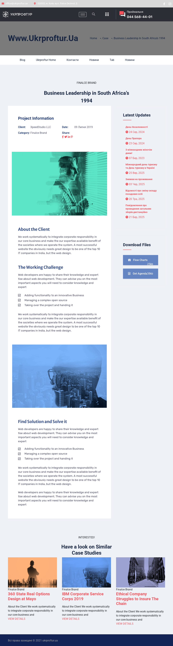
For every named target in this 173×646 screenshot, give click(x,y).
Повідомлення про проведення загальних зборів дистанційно (138, 208)
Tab (112, 60)
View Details (16, 618)
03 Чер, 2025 (135, 184)
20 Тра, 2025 (135, 199)
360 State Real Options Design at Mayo (29, 596)
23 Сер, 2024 (135, 143)
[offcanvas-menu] (107, 14)
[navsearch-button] (93, 14)
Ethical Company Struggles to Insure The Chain (137, 599)
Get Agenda (140, 274)
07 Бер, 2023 (135, 158)
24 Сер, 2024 (135, 132)
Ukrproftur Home (46, 60)
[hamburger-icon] (82, 14)
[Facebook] (164, 4)
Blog (22, 60)
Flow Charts (140, 261)
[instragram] (170, 4)
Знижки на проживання (139, 179)
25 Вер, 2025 (135, 172)
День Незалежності (137, 127)
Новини (94, 60)
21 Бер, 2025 (135, 217)
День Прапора (134, 138)
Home (93, 38)
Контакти (73, 60)
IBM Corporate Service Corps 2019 (83, 596)
